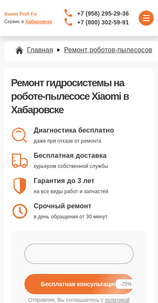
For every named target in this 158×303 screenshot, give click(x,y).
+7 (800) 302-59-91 (103, 22)
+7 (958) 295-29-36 (103, 13)
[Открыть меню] (146, 18)
